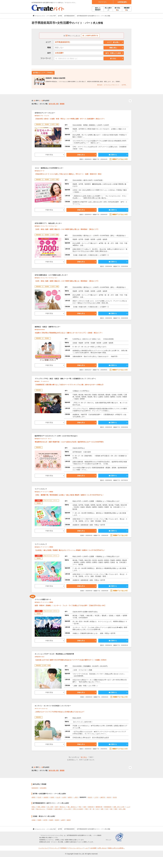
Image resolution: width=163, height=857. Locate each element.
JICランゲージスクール (41, 708)
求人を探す (108, 8)
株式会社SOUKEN (40, 329)
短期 (56, 807)
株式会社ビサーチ (39, 170)
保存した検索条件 (98, 9)
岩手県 (45, 820)
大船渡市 (46, 797)
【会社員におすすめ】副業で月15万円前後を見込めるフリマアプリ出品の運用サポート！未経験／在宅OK (71, 660)
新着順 (62, 104)
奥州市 (109, 797)
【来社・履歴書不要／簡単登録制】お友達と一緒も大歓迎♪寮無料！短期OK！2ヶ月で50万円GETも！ (69, 495)
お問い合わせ (102, 848)
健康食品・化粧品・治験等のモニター (47, 327)
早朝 (86, 809)
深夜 (102, 809)
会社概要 (93, 848)
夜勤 (115, 809)
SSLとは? (108, 839)
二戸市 (96, 797)
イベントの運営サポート (43, 599)
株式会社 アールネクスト (42, 381)
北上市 (58, 797)
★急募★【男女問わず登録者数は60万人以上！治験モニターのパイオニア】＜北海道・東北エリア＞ (69, 333)
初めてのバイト (40, 809)
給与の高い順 (53, 104)
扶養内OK (91, 807)
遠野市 (70, 797)
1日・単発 (50, 807)
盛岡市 (34, 797)
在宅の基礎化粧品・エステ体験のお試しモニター (51, 275)
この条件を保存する (90, 35)
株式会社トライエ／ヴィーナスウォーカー (46, 226)
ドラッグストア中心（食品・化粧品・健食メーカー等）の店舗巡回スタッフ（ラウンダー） (66, 378)
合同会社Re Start (39, 656)
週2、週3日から (72, 807)
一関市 (76, 797)
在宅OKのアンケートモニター (45, 113)
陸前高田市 (35, 788)
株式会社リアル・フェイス (42, 115)
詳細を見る (81, 155)
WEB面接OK (108, 807)
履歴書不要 (99, 807)
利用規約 (64, 848)
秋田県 (57, 820)
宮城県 (51, 820)
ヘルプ (86, 848)
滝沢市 (115, 797)
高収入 (34, 807)
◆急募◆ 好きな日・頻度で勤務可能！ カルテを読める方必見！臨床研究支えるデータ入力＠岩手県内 (69, 442)
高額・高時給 (41, 807)
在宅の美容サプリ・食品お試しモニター (48, 223)
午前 (106, 809)
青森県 (39, 820)
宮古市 (39, 797)
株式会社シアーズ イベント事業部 (44, 602)
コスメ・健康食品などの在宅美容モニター (49, 168)
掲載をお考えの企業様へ (116, 848)
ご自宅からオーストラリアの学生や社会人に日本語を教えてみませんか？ (60, 712)
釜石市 (90, 797)
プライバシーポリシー (75, 848)
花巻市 (52, 797)
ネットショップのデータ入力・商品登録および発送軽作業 (54, 654)
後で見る (117, 9)
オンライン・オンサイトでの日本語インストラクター (53, 706)
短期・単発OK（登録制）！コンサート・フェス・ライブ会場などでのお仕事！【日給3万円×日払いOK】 (70, 605)
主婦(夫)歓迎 (58, 809)
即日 (80, 807)
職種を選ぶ (113, 48)
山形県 (63, 820)
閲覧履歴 (126, 9)
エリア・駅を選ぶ (113, 42)
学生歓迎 (49, 809)
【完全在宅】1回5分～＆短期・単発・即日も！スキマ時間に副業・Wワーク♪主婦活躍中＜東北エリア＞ (70, 119)
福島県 (69, 820)
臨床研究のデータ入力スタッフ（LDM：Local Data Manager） (56, 436)
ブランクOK (67, 809)
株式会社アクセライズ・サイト (43, 438)
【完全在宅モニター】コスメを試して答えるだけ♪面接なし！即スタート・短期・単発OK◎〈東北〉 (69, 174)
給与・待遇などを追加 (113, 53)
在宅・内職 (122, 809)
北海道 (34, 820)
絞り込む (113, 58)
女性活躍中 (43, 788)
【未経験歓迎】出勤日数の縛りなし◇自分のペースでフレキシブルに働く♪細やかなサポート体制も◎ (69, 384)
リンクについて (43, 848)
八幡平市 (102, 797)
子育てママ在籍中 (78, 809)
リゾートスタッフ (41, 489)
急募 (84, 807)
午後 (111, 809)
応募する (113, 155)
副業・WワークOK (119, 807)
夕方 (97, 809)
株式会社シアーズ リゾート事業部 (44, 491)
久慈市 (64, 797)
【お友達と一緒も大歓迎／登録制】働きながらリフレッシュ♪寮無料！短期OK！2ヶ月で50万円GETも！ (70, 550)
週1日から (63, 807)
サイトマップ (54, 848)
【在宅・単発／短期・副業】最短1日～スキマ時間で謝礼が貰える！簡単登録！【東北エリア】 (67, 229)
